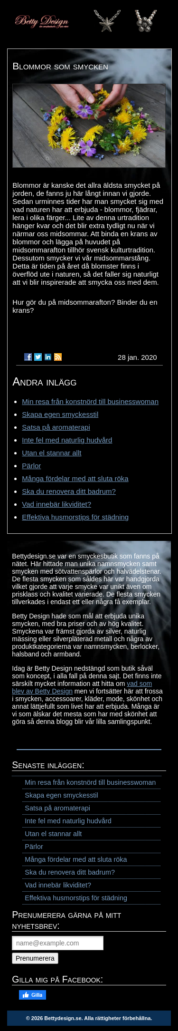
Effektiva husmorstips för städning (75, 517)
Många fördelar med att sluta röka (75, 478)
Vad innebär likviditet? (56, 504)
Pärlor (31, 466)
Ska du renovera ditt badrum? (69, 491)
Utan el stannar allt (51, 453)
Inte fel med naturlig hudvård (67, 440)
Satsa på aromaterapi (56, 427)
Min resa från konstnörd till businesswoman (90, 401)
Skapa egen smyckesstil (60, 414)
